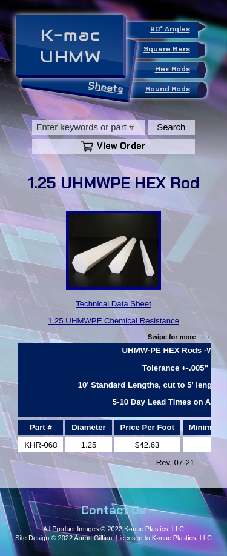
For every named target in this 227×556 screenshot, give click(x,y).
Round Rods (174, 90)
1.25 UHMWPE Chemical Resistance (113, 320)
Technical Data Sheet (113, 303)
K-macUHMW (71, 46)
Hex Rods (179, 70)
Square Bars (170, 50)
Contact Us (113, 510)
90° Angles (174, 28)
